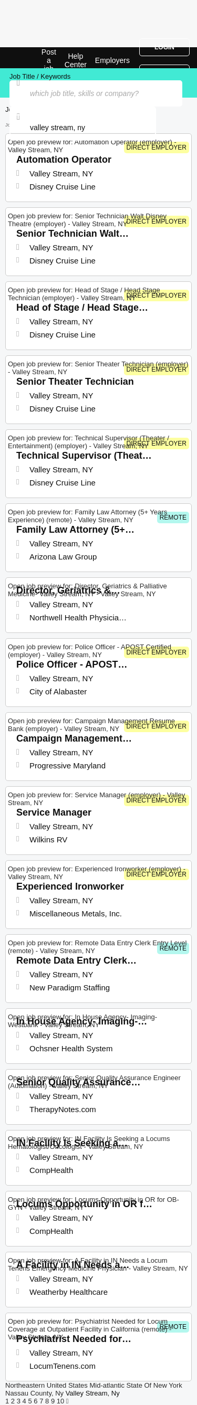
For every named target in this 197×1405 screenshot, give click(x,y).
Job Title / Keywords (39, 76)
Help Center (76, 60)
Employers (112, 60)
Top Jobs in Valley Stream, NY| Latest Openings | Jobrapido (34, 57)
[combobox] (82, 127)
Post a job (49, 60)
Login (164, 47)
